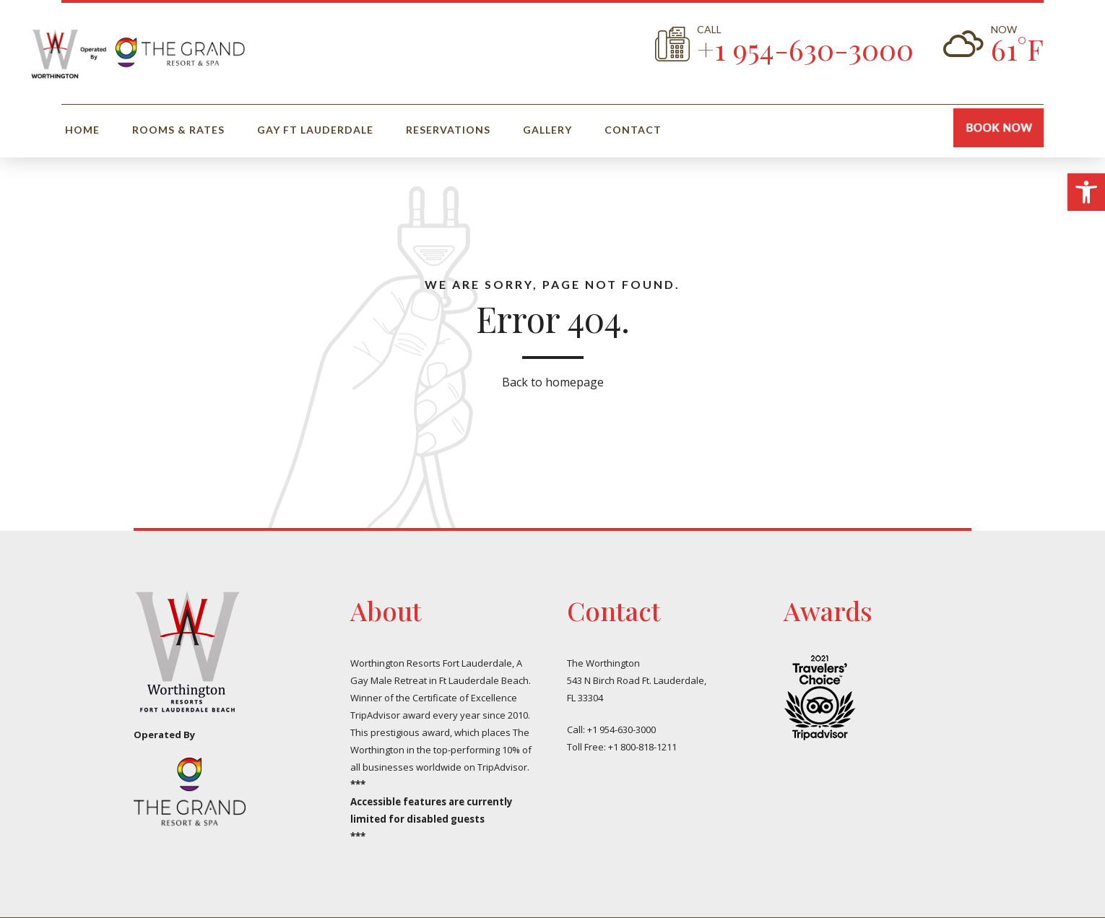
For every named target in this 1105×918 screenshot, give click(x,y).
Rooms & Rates (178, 130)
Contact (633, 130)
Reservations (448, 130)
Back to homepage (553, 382)
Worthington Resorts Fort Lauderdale (431, 663)
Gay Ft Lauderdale (315, 130)
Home (82, 130)
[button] (1086, 192)
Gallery (547, 130)
